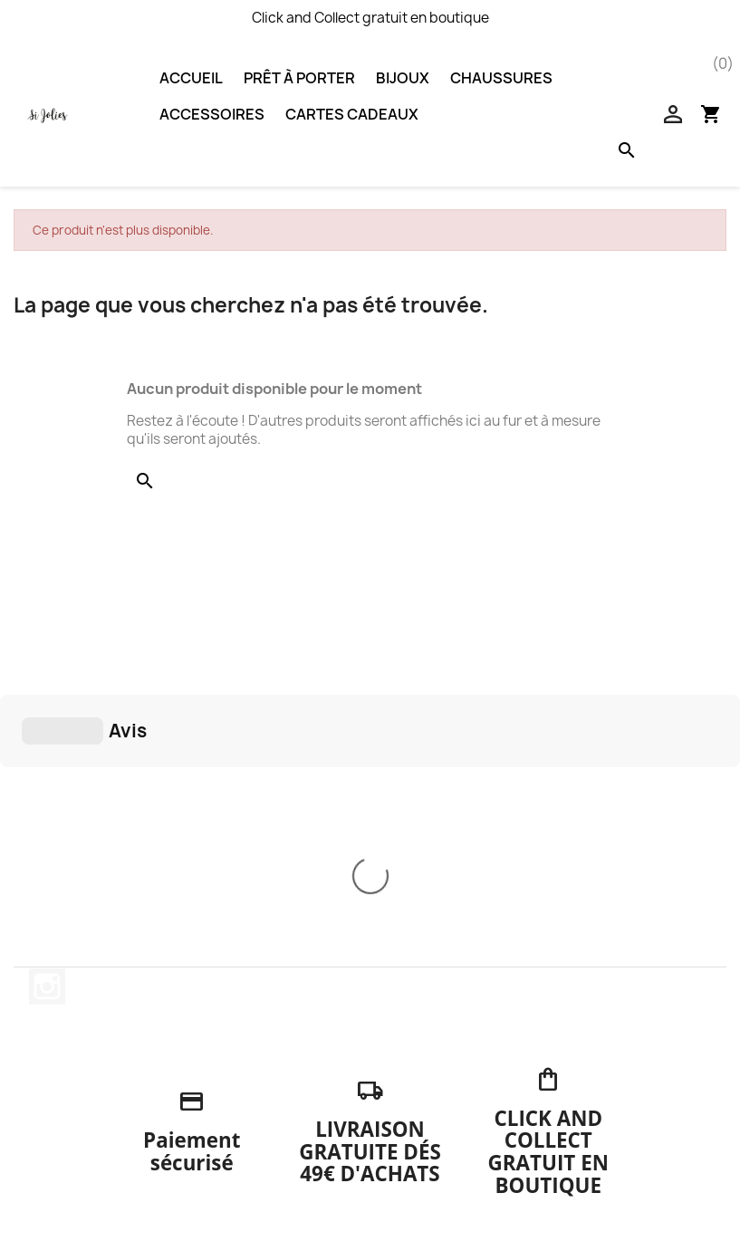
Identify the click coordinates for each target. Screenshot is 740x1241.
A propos (234, 1137)
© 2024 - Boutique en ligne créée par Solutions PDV (370, 1217)
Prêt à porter (299, 78)
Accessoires (211, 114)
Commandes (423, 1090)
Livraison (233, 1047)
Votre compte (442, 1015)
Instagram (47, 715)
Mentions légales (259, 1071)
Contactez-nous (258, 1160)
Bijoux (402, 78)
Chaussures (501, 78)
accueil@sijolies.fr (625, 1191)
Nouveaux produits (86, 1047)
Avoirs (403, 1113)
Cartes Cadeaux (351, 114)
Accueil (191, 78)
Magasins (235, 1184)
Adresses (414, 1137)
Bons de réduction (441, 1160)
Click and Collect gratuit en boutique (370, 17)
